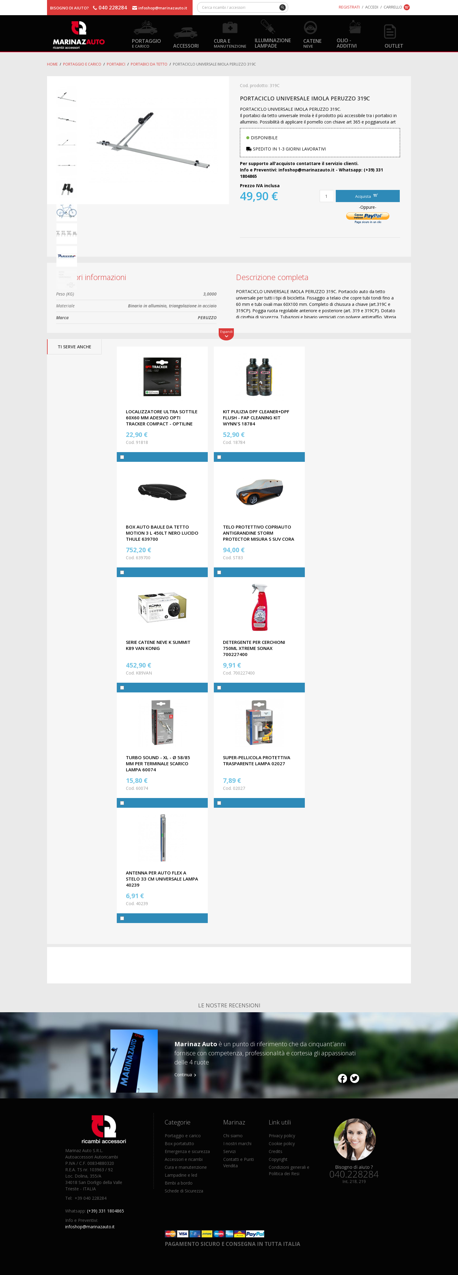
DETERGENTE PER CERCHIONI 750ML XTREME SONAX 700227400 (254, 648)
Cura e (230, 43)
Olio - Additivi (347, 43)
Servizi (229, 1151)
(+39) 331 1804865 (105, 1211)
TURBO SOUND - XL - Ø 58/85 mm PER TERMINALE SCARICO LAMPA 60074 (158, 763)
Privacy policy (282, 1135)
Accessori (186, 45)
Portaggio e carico (82, 64)
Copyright (278, 1159)
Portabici (116, 64)
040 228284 (113, 7)
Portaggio (146, 43)
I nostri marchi (237, 1143)
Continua (183, 1074)
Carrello (393, 7)
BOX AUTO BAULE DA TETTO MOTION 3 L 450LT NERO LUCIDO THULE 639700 (162, 533)
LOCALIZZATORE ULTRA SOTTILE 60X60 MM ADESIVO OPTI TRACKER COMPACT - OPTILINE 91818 (161, 420)
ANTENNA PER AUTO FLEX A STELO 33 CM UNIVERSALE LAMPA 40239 (162, 879)
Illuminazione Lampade (273, 43)
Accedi (371, 7)
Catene (312, 43)
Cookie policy (282, 1143)
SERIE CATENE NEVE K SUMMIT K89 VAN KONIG (158, 645)
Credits (275, 1151)
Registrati (349, 7)
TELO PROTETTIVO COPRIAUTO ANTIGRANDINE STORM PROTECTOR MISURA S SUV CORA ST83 (258, 536)
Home (52, 64)
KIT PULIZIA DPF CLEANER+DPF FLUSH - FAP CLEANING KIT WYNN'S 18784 (256, 417)
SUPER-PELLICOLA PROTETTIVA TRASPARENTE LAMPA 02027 (256, 760)
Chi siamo (233, 1135)
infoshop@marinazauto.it (162, 8)
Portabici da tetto (149, 64)
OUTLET (394, 45)
